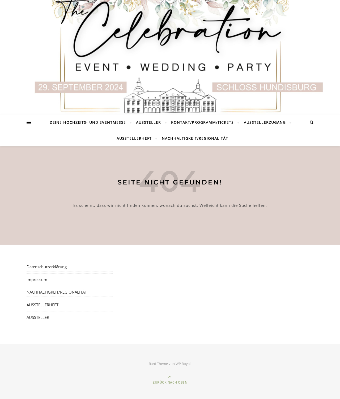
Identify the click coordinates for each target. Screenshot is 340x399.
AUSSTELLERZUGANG (265, 122)
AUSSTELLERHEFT (134, 138)
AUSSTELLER (148, 122)
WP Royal (183, 363)
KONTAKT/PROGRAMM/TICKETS (202, 122)
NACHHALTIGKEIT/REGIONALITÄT (195, 138)
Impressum (37, 279)
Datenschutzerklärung (47, 266)
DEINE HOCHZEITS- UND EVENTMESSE (88, 122)
